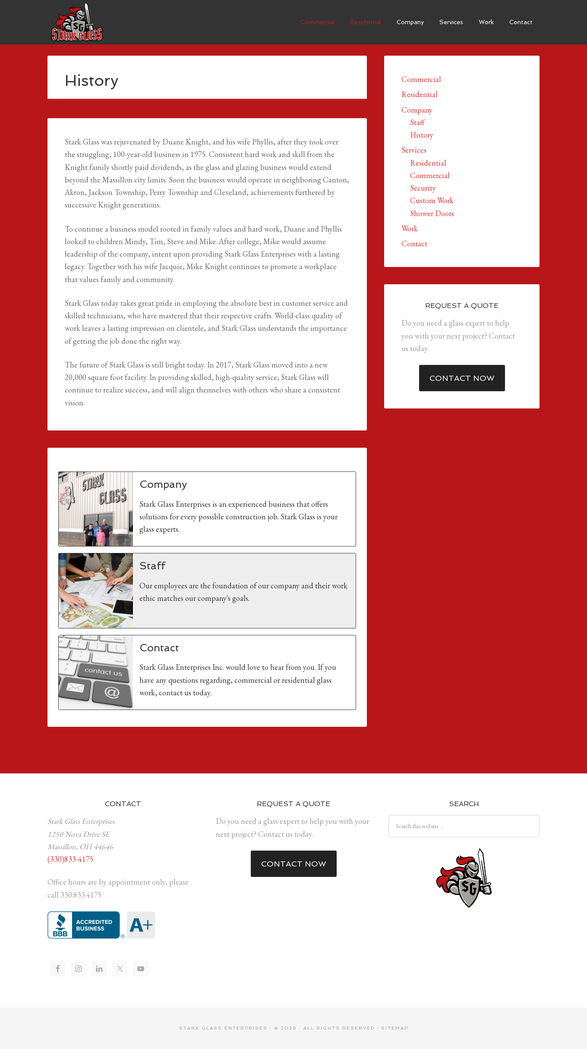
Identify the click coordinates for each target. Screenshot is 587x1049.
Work (409, 228)
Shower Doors (432, 213)
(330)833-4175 (70, 859)
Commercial (421, 79)
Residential (419, 94)
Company (416, 110)
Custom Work (432, 200)
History (421, 135)
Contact (414, 243)
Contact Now (462, 378)
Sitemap (394, 1028)
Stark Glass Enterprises (75, 21)
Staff (417, 122)
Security (423, 188)
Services (413, 150)
